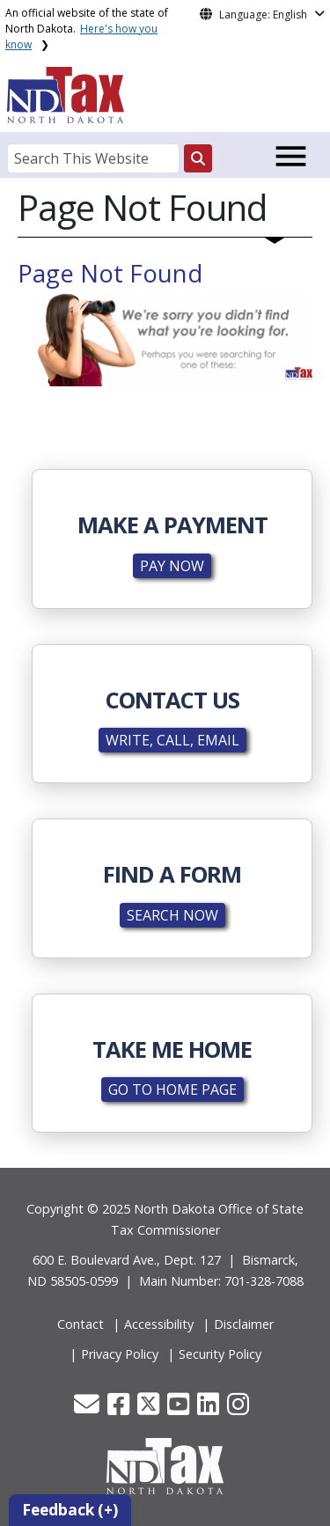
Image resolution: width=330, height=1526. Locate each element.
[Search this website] (198, 158)
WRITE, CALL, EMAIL (172, 740)
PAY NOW (172, 566)
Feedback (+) (70, 1510)
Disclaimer (244, 1324)
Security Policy (220, 1354)
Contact (80, 1324)
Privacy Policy (119, 1354)
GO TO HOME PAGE (172, 1089)
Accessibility (159, 1324)
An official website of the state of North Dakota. (86, 28)
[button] (88, 1408)
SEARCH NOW (172, 915)
